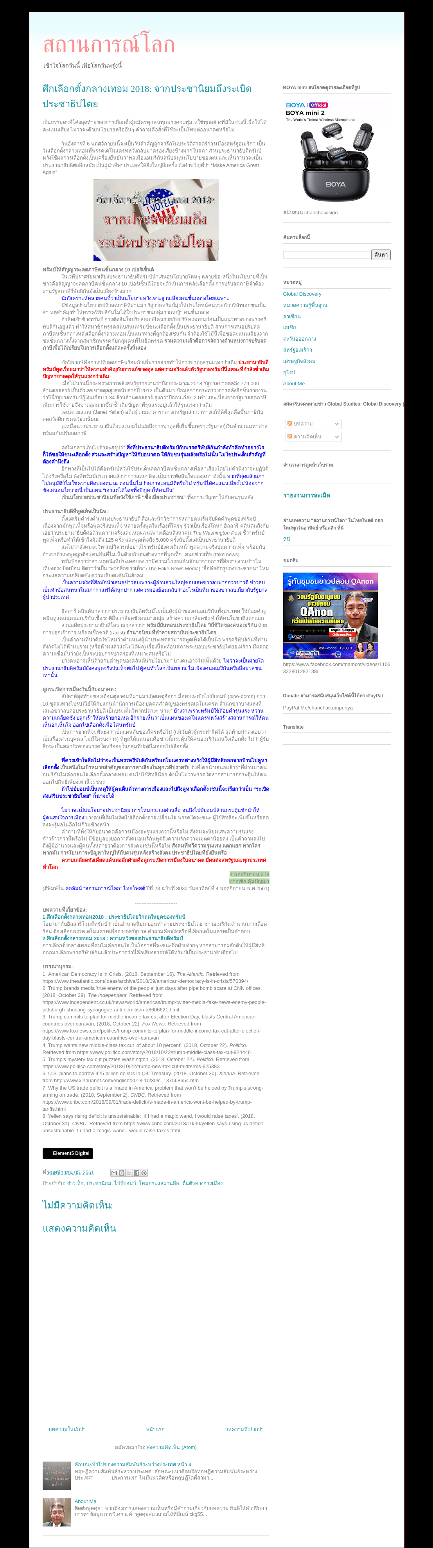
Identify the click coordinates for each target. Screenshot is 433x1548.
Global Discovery (302, 294)
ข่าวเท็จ (75, 1183)
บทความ (300, 424)
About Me (86, 1501)
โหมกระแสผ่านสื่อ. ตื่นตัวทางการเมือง (180, 1183)
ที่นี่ (286, 539)
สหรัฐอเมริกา (297, 350)
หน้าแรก (155, 1429)
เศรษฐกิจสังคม (299, 361)
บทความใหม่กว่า (67, 1429)
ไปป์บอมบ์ (125, 1183)
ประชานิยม (98, 1183)
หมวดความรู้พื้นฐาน (305, 305)
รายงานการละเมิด (306, 495)
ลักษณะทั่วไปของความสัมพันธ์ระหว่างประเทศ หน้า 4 (133, 1464)
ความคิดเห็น (304, 437)
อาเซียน (292, 317)
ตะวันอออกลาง (299, 339)
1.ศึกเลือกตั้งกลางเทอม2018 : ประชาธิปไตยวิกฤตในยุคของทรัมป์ (114, 917)
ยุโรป (289, 372)
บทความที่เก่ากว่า (244, 1429)
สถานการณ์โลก (109, 44)
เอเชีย (289, 327)
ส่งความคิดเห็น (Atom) (172, 1447)
